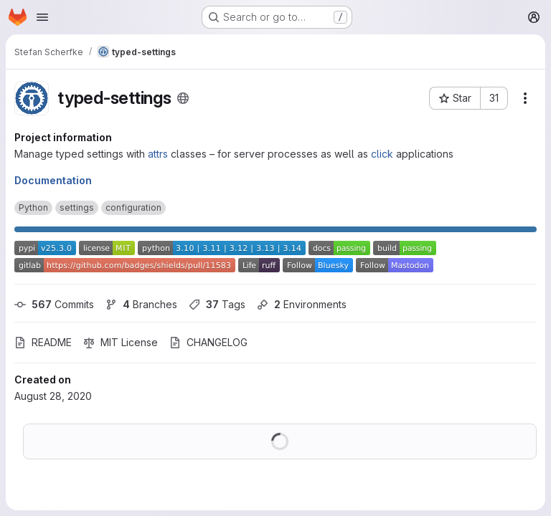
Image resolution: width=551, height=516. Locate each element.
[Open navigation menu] (42, 17)
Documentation (53, 180)
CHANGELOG (208, 342)
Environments (302, 304)
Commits (54, 304)
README (43, 342)
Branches (141, 304)
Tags (217, 304)
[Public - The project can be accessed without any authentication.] (183, 98)
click (382, 154)
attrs (158, 154)
